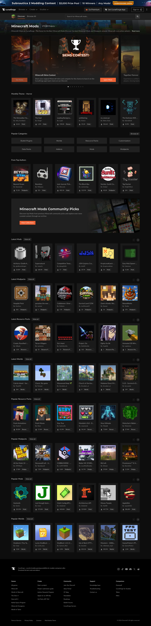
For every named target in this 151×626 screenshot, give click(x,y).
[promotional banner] (75, 3)
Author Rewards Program (46, 592)
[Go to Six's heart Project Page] (64, 338)
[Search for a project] (100, 16)
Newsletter (67, 595)
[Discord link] (130, 569)
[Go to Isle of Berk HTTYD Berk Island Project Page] (86, 537)
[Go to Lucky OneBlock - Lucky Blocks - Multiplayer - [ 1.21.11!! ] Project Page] (42, 537)
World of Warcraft (17, 592)
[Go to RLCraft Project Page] (108, 457)
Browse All (31, 16)
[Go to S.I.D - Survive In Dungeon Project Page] (130, 378)
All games (14, 585)
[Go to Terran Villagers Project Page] (42, 338)
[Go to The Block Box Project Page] (86, 178)
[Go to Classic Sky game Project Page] (42, 378)
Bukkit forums (68, 602)
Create (34, 10)
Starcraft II (14, 599)
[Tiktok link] (122, 569)
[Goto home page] (9, 10)
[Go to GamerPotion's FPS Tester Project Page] (130, 537)
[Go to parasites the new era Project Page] (42, 298)
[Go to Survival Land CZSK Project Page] (86, 298)
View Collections (27, 223)
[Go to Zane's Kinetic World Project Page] (108, 298)
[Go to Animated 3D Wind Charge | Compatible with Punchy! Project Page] (130, 338)
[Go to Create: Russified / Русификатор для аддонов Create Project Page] (21, 338)
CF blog (66, 592)
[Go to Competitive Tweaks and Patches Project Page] (64, 258)
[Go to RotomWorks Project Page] (130, 298)
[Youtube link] (126, 569)
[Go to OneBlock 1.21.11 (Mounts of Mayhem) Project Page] (64, 537)
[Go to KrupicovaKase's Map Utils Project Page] (108, 258)
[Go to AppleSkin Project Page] (130, 497)
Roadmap (67, 599)
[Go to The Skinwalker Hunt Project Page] (21, 112)
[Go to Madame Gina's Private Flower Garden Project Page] (108, 378)
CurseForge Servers (70, 606)
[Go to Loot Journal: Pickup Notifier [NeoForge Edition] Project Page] (64, 178)
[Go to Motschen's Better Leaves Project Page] (130, 418)
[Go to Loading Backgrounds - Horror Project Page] (64, 112)
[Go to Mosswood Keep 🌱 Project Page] (64, 378)
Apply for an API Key (44, 595)
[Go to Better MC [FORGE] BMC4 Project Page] (86, 457)
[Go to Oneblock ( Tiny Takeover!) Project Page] (21, 537)
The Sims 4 (14, 595)
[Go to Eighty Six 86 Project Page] (108, 338)
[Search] (138, 16)
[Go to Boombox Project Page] (42, 178)
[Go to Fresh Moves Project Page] (42, 418)
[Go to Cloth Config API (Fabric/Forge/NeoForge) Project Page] (64, 497)
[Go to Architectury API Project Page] (86, 497)
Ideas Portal (67, 589)
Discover (21, 16)
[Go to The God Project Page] (42, 112)
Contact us (93, 592)
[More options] (147, 10)
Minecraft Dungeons (18, 606)
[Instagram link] (118, 569)
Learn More (108, 80)
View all (27, 239)
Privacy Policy (29, 620)
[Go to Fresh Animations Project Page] (21, 418)
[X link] (134, 569)
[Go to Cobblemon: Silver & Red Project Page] (64, 298)
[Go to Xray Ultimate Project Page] (108, 418)
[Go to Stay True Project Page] (64, 418)
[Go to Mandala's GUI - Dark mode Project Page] (86, 418)
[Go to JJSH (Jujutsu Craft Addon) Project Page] (86, 258)
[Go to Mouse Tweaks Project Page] (108, 497)
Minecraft (14, 589)
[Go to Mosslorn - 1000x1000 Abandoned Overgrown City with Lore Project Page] (108, 537)
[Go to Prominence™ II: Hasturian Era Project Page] (130, 457)
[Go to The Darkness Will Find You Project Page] (130, 112)
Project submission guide (45, 589)
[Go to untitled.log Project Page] (86, 112)
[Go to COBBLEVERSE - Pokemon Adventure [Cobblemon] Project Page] (64, 457)
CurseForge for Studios (123, 589)
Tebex (118, 592)
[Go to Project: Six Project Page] (86, 338)
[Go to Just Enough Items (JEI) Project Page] (42, 497)
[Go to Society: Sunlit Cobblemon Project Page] (108, 178)
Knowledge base (95, 585)
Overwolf (119, 585)
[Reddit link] (138, 569)
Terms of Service (16, 620)
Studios (44, 10)
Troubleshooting (95, 589)
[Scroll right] (138, 240)
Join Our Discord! (69, 585)
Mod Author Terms (50, 620)
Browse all (134, 134)
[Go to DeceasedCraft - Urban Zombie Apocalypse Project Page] (42, 457)
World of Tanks (16, 609)
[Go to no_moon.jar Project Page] (108, 112)
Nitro (117, 595)
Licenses (38, 620)
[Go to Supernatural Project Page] (42, 258)
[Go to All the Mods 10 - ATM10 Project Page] (21, 457)
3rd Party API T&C (43, 599)
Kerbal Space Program (18, 602)
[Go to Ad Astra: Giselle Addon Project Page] (21, 258)
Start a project (42, 585)
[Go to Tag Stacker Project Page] (130, 178)
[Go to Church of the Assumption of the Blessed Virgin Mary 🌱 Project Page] (86, 378)
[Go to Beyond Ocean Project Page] (21, 178)
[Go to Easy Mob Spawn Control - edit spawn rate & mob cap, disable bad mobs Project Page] (130, 258)
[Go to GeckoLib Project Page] (21, 497)
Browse (23, 10)
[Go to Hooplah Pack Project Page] (21, 298)
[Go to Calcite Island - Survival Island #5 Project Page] (21, 378)
